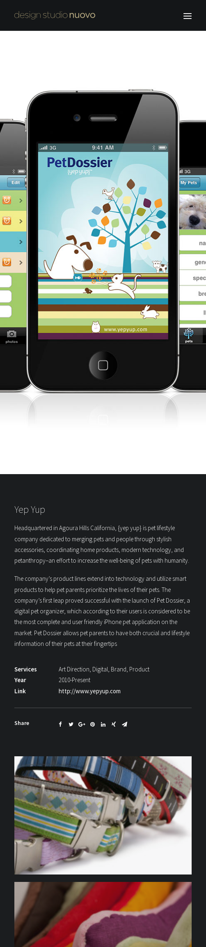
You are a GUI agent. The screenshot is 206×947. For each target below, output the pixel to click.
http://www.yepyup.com (90, 682)
